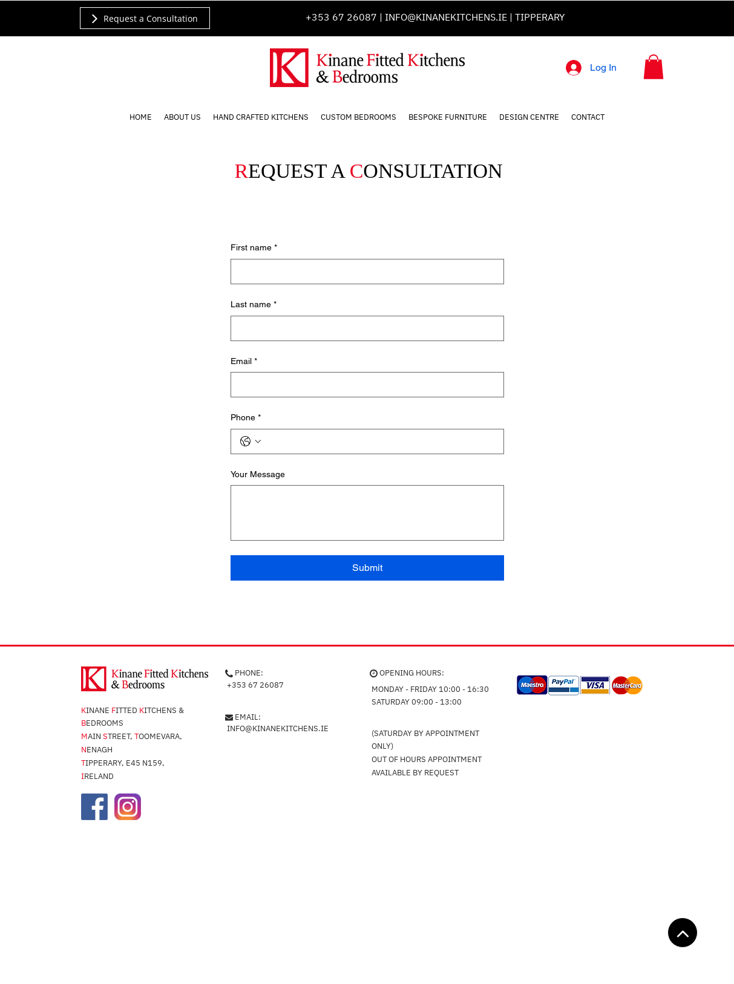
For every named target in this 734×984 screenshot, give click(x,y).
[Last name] (363, 328)
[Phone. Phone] (379, 441)
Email (244, 362)
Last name (254, 305)
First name (254, 248)
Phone (246, 418)
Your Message (258, 474)
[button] (653, 66)
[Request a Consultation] (145, 18)
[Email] (363, 385)
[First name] (363, 271)
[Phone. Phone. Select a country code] (250, 441)
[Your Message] (367, 512)
